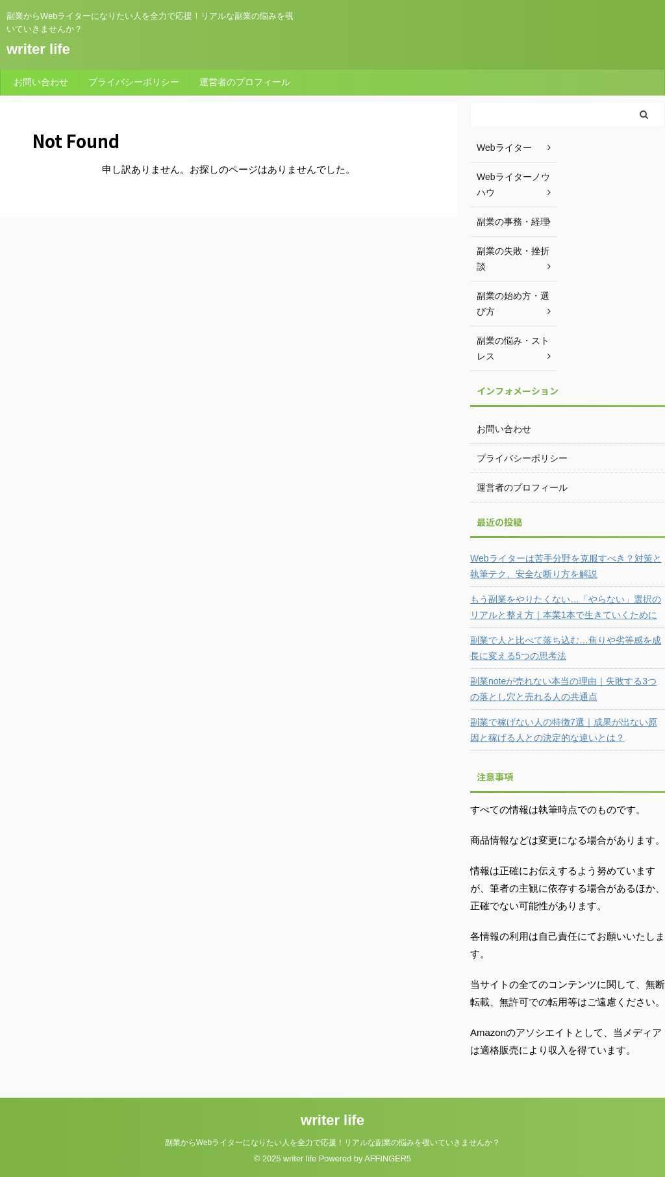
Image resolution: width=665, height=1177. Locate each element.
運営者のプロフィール (244, 82)
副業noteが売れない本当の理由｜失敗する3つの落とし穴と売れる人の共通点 (563, 689)
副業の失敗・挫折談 (513, 259)
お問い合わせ (41, 82)
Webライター (504, 147)
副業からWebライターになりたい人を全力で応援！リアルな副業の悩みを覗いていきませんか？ (332, 1142)
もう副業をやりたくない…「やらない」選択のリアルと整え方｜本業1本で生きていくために (565, 607)
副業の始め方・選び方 (513, 304)
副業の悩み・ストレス (513, 348)
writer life (38, 49)
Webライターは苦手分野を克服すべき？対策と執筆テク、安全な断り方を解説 (566, 566)
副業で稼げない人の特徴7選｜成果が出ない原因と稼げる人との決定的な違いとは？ (563, 730)
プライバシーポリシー (133, 82)
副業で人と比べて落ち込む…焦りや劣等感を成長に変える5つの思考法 (565, 648)
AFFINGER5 (387, 1158)
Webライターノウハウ (513, 185)
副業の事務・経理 (513, 221)
